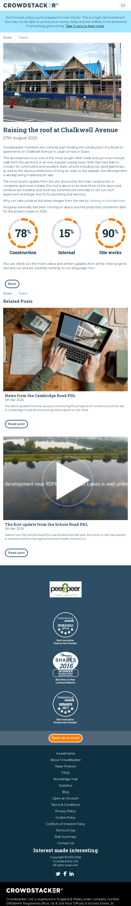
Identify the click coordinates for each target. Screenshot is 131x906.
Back (12, 284)
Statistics (65, 785)
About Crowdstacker (65, 760)
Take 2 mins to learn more (84, 26)
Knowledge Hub (65, 779)
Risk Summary (65, 837)
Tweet (23, 38)
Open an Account (65, 798)
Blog (65, 792)
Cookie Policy (66, 818)
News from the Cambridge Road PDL (40, 395)
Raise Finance (65, 766)
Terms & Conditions (65, 805)
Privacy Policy (65, 811)
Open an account (65, 738)
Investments (65, 753)
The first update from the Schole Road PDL (46, 524)
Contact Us (65, 843)
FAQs (66, 773)
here (91, 268)
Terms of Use (65, 830)
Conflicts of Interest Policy (65, 824)
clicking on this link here (107, 201)
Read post (16, 424)
